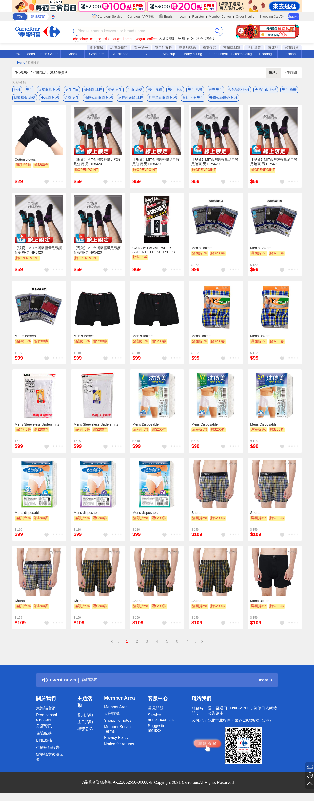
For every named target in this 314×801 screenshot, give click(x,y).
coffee (152, 39)
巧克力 (210, 39)
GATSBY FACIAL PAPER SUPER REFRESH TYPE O (153, 253)
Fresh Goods (48, 54)
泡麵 (181, 39)
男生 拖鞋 (289, 90)
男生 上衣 (175, 90)
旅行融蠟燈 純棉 (130, 99)
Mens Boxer (259, 604)
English (166, 16)
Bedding (265, 54)
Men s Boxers (201, 252)
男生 (29, 90)
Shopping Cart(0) (271, 16)
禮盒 (199, 39)
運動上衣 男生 (193, 99)
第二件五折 (163, 48)
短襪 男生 (71, 99)
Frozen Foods (24, 54)
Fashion (289, 54)
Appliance (120, 54)
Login (183, 16)
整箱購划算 (231, 48)
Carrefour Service (107, 16)
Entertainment (217, 54)
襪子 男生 (114, 90)
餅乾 (190, 39)
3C (145, 54)
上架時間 (290, 73)
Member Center (220, 16)
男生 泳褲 (155, 90)
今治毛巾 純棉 (265, 90)
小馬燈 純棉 (50, 99)
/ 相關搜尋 (32, 62)
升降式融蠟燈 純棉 (223, 99)
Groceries (96, 54)
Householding (241, 54)
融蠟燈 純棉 (93, 90)
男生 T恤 (71, 90)
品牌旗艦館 (118, 48)
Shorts (196, 516)
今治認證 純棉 (239, 90)
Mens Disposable (145, 428)
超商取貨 (292, 48)
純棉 (17, 90)
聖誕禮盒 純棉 (24, 99)
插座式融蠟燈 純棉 (98, 99)
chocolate (80, 39)
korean (128, 39)
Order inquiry (245, 16)
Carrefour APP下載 (140, 16)
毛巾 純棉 (135, 90)
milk (106, 39)
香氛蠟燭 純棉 (49, 90)
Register (198, 16)
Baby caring (193, 54)
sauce (116, 39)
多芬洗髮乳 (167, 39)
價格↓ (273, 73)
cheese (95, 39)
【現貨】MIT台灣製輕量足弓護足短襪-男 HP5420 (97, 165)
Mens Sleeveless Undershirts (37, 428)
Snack (72, 54)
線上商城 (96, 48)
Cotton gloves (25, 163)
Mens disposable (27, 516)
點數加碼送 (187, 48)
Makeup (169, 54)
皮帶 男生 (215, 90)
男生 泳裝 (195, 90)
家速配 (273, 48)
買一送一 (141, 48)
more (265, 683)
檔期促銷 (209, 48)
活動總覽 (254, 48)
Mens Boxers (201, 340)
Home (21, 62)
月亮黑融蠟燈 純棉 (162, 99)
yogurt (140, 39)
